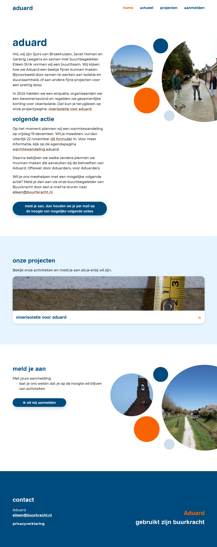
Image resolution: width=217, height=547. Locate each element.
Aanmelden (194, 8)
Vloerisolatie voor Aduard (69, 109)
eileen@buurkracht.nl (32, 515)
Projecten (168, 8)
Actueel (146, 8)
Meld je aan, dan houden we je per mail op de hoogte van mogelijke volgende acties (60, 208)
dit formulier (61, 139)
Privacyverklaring (29, 524)
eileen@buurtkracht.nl (32, 192)
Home (128, 8)
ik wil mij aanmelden (39, 402)
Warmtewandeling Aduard (36, 149)
